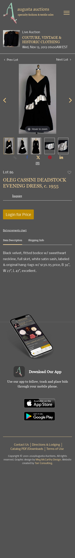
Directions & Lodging (46, 444)
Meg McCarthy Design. (49, 459)
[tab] (12, 242)
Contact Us (21, 444)
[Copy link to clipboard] (15, 157)
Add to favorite (69, 172)
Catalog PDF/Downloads (26, 449)
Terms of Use (55, 449)
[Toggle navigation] (66, 13)
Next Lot (63, 59)
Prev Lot (11, 60)
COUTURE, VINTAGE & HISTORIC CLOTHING (41, 39)
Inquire (17, 196)
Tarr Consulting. (44, 463)
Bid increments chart (15, 230)
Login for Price (18, 214)
